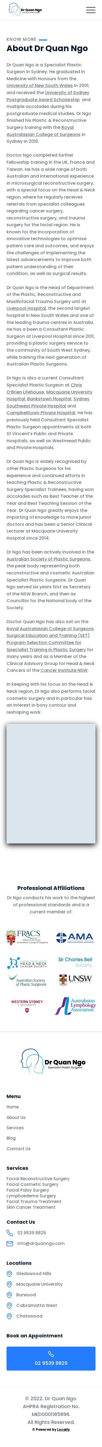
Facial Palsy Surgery (28, 1190)
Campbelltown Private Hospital (41, 413)
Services (15, 1128)
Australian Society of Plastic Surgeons (48, 559)
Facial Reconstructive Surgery (38, 1179)
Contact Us (19, 1149)
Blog (11, 1138)
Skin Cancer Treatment (31, 1207)
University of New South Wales (40, 85)
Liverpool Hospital (26, 308)
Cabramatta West (36, 1306)
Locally (63, 1429)
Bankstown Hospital (49, 399)
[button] (90, 10)
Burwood (26, 1295)
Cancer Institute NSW (64, 670)
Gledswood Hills (33, 1274)
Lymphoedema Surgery (31, 1196)
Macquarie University (39, 1284)
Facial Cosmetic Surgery (32, 1184)
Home (13, 1107)
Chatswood (29, 1316)
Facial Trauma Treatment (34, 1201)
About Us (16, 1117)
